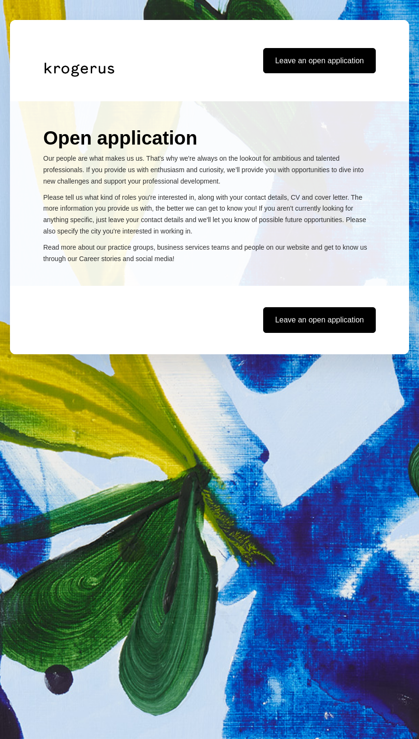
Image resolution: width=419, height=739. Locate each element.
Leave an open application (319, 61)
